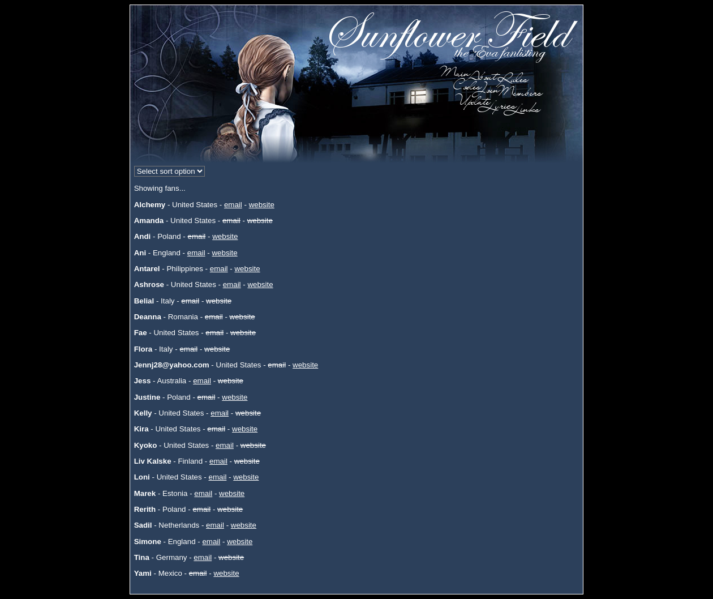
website (261, 204)
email (233, 204)
